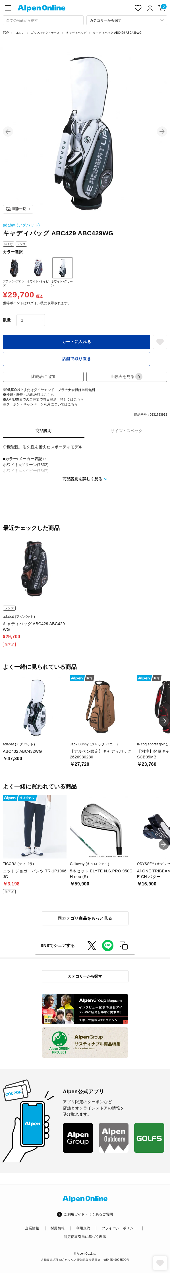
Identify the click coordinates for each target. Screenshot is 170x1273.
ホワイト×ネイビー (38, 272)
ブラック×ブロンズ (14, 272)
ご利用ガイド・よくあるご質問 (88, 1214)
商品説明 (43, 430)
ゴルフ (19, 32)
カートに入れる (76, 341)
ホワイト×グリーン (62, 272)
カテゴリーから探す (85, 976)
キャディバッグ (76, 32)
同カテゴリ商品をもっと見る (85, 918)
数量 (7, 320)
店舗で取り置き (76, 358)
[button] (8, 131)
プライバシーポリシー (119, 1228)
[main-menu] (8, 8)
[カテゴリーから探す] (126, 20)
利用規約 (83, 1228)
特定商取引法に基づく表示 (85, 1237)
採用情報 (58, 1228)
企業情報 (32, 1228)
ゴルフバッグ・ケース (45, 32)
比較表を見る (126, 376)
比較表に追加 (43, 376)
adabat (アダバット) (21, 225)
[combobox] (43, 20)
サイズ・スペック (126, 430)
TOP (6, 32)
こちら (49, 395)
